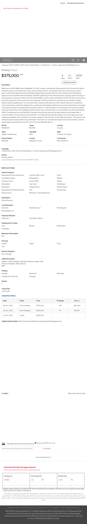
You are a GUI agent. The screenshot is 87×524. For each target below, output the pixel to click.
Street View (81, 393)
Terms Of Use (13, 507)
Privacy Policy (28, 507)
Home (62, 3)
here (81, 516)
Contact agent (7, 60)
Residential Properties (75, 3)
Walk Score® (47, 457)
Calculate (46, 448)
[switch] (73, 60)
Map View (72, 393)
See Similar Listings (69, 82)
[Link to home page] (3, 3)
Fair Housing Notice (70, 507)
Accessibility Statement (48, 507)
